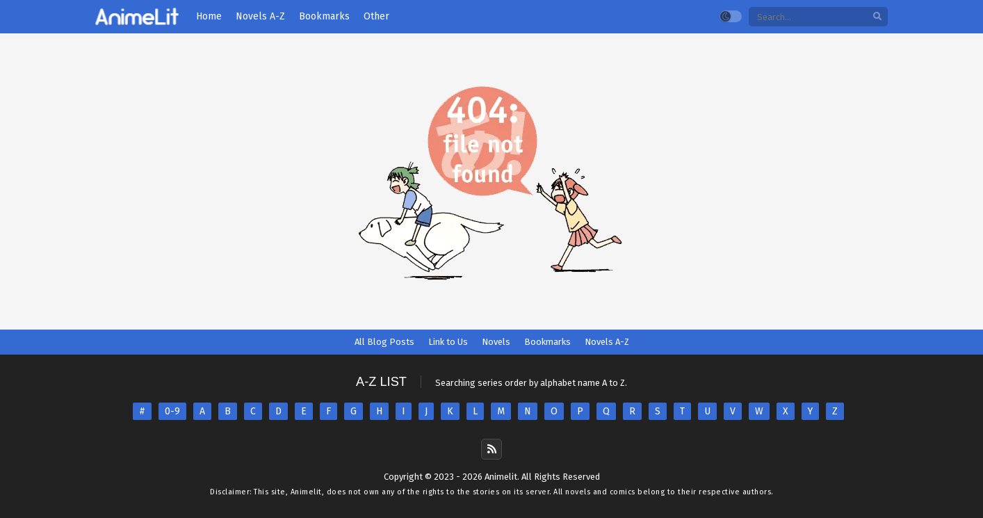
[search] (877, 17)
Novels (496, 342)
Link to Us (448, 342)
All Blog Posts (384, 342)
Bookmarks (547, 342)
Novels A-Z (607, 342)
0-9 (172, 411)
